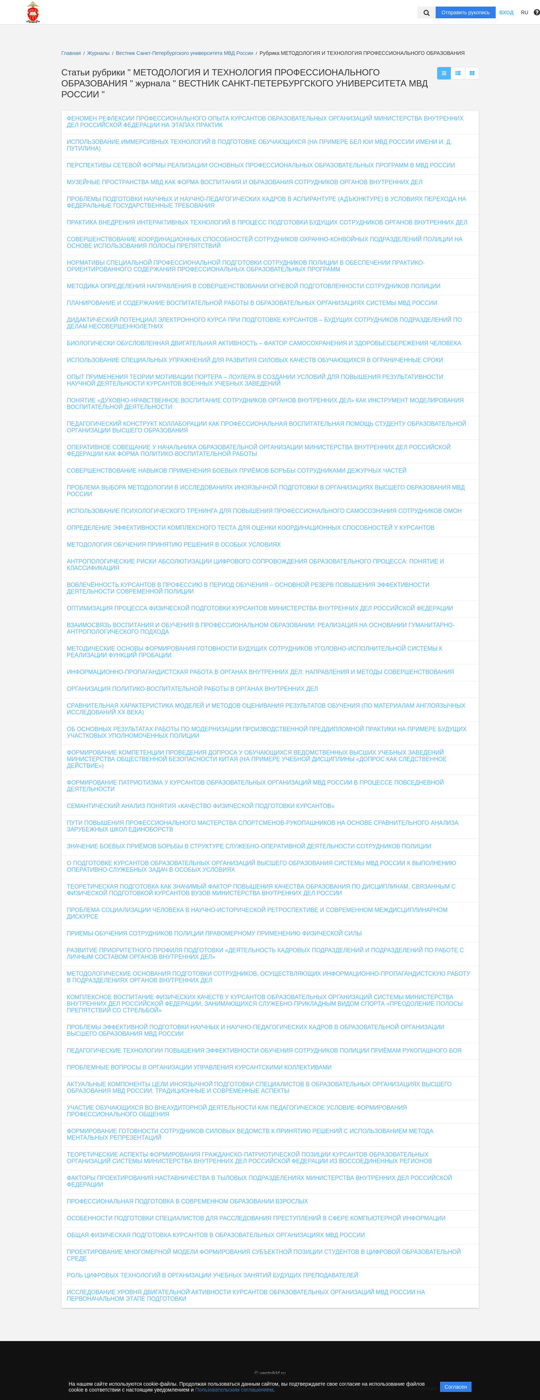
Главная (71, 53)
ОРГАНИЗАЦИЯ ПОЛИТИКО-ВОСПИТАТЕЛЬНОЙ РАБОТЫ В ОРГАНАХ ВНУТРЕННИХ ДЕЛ (192, 689)
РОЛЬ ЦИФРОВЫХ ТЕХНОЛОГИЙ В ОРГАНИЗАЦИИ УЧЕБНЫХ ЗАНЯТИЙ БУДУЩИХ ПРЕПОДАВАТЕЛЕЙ (212, 1275)
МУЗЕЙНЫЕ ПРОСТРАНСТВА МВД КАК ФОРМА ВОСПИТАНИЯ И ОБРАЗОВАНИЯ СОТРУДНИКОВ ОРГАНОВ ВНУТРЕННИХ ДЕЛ (244, 182)
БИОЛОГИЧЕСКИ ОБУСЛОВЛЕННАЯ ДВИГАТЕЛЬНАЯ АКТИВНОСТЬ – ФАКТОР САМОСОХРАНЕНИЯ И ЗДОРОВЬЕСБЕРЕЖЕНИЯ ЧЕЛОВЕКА (264, 343)
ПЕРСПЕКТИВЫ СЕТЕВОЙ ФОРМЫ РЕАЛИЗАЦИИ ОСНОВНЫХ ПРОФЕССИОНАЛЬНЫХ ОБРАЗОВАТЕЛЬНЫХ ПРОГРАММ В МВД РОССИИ (261, 165)
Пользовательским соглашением (234, 1390)
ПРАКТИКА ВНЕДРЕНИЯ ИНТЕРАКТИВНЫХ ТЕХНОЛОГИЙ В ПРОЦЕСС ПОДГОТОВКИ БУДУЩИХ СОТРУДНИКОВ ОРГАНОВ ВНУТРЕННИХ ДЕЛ (267, 222)
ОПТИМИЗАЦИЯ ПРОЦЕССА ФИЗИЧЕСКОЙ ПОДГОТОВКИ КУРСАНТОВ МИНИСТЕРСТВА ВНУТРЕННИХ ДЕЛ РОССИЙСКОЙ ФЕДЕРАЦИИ (260, 608)
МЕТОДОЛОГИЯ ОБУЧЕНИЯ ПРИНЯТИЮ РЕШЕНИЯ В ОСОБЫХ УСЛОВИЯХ (174, 544)
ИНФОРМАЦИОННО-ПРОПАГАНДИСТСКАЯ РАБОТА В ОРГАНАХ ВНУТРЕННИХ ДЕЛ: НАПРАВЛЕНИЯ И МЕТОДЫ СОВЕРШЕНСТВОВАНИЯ (260, 672)
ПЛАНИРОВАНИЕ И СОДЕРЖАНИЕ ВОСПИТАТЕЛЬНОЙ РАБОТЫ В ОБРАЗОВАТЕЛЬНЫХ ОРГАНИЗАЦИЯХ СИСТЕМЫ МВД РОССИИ (252, 303)
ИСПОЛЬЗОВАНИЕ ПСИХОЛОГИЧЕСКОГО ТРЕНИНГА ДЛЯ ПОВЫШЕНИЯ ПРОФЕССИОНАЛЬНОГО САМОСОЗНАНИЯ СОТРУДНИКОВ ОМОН (264, 511)
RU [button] (524, 12)
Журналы (98, 53)
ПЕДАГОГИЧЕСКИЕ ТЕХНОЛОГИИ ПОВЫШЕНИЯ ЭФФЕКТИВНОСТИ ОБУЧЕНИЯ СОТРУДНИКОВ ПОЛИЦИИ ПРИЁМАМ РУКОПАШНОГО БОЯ (264, 1050)
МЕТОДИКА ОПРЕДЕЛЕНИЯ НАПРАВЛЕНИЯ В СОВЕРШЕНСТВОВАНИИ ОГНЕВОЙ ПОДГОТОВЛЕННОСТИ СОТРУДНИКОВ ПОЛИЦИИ (254, 286)
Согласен (455, 1387)
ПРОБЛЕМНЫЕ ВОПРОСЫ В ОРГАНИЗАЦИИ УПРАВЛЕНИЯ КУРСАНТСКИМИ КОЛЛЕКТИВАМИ (199, 1067)
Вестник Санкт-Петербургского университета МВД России (185, 53)
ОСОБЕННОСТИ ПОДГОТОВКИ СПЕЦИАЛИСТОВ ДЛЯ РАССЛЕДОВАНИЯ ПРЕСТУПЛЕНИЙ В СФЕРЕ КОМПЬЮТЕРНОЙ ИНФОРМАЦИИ (256, 1218)
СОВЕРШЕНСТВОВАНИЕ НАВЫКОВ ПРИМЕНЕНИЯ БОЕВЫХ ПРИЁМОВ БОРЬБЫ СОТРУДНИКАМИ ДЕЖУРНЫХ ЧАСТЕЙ (237, 471)
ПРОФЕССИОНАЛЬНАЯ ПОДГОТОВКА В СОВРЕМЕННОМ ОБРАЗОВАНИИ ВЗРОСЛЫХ (187, 1201)
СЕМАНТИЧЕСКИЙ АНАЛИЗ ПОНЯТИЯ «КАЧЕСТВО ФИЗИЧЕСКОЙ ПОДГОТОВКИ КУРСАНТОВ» (201, 806)
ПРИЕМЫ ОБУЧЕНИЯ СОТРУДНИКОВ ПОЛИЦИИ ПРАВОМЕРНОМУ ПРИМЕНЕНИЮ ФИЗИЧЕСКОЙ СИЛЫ (214, 933)
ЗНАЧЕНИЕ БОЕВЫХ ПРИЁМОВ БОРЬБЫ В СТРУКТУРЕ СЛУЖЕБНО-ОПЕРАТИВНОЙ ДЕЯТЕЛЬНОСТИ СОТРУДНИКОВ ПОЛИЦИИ (249, 846)
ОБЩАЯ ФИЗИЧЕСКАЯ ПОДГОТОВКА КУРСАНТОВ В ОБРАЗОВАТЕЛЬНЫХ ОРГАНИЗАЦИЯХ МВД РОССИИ (216, 1235)
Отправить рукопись (466, 12)
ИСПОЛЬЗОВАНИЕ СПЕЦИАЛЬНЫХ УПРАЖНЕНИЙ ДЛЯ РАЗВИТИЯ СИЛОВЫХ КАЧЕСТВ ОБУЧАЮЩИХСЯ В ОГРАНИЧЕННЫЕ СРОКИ (255, 360)
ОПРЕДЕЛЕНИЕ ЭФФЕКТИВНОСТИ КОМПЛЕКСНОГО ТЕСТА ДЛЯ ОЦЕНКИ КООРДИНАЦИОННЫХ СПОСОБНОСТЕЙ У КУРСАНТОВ (251, 528)
